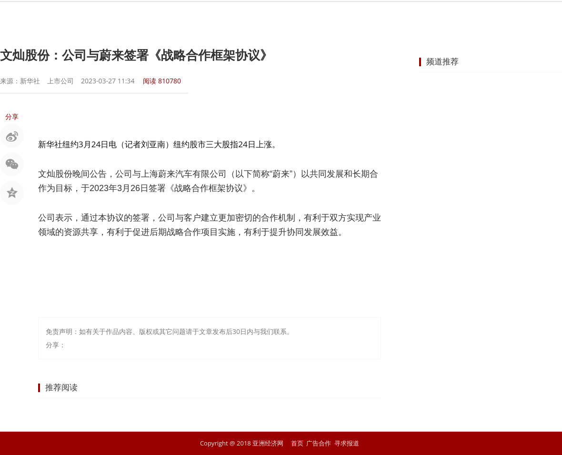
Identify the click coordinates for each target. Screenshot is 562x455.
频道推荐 (442, 61)
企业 (307, 16)
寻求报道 (346, 443)
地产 (342, 16)
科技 (410, 16)
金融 (239, 16)
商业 (273, 16)
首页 (136, 16)
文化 (444, 16)
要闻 (170, 16)
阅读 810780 (162, 80)
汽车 (376, 16)
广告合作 (318, 443)
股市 (204, 16)
